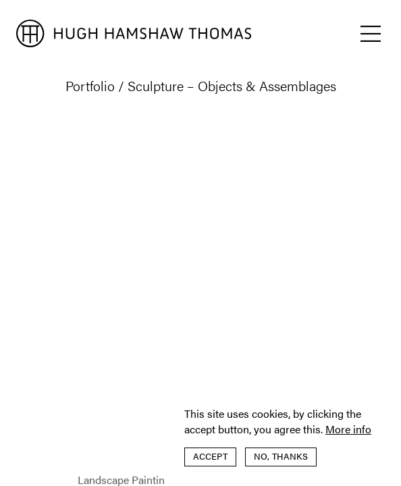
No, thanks (281, 456)
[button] (370, 34)
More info (348, 429)
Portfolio (90, 85)
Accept (210, 456)
